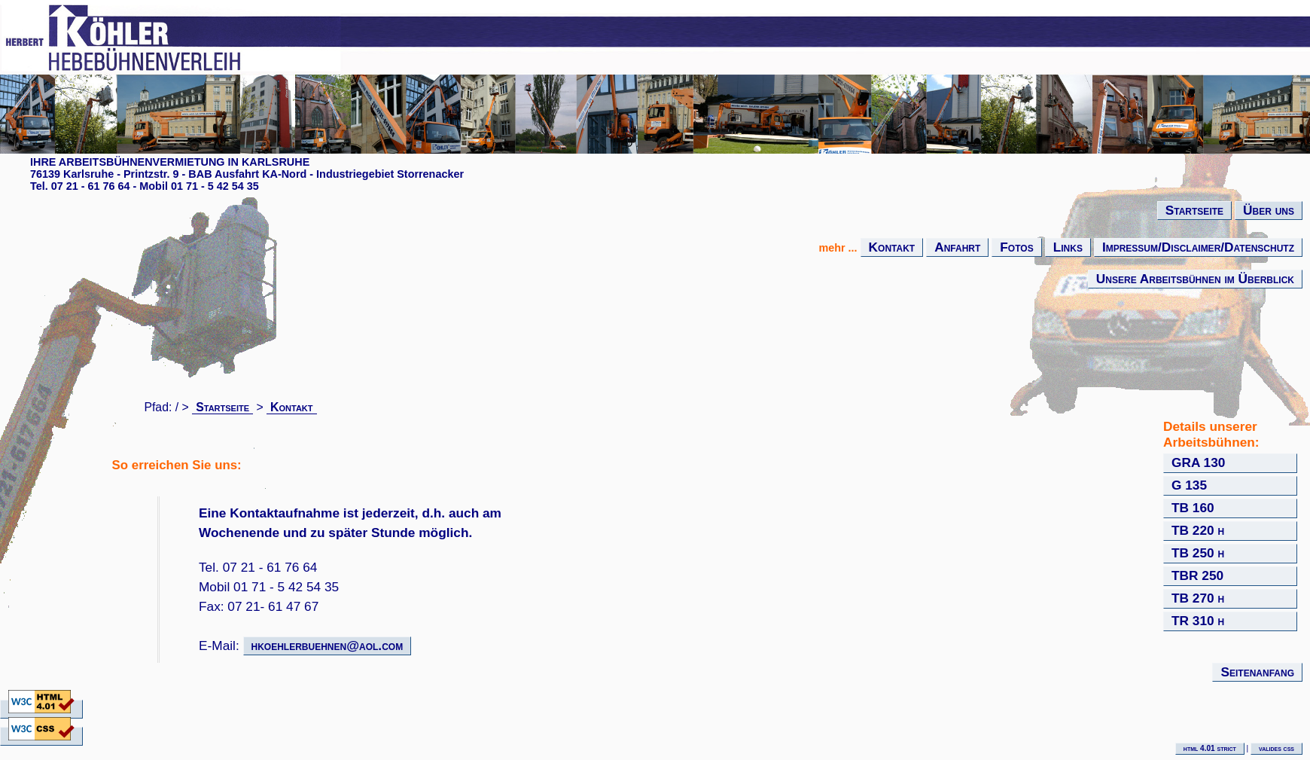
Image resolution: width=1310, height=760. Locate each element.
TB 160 (1192, 507)
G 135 (1189, 485)
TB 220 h (1197, 530)
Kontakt (892, 247)
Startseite (1194, 210)
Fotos (1016, 247)
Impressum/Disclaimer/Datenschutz (1198, 247)
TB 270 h (1197, 598)
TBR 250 (1197, 575)
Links (1068, 247)
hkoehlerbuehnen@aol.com (327, 645)
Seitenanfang (1257, 671)
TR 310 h (1197, 620)
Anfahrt (957, 247)
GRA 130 (1198, 462)
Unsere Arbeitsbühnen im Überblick (1195, 278)
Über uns (1268, 210)
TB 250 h (1197, 552)
